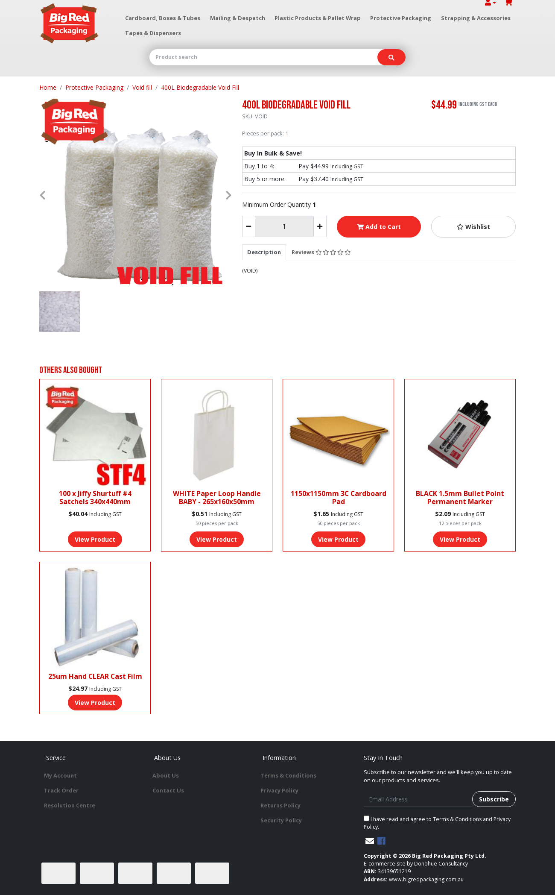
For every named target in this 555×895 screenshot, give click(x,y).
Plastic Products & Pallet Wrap (318, 18)
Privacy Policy (279, 790)
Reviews (321, 252)
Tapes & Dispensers (153, 33)
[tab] (264, 252)
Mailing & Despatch (237, 18)
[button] (473, 227)
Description (264, 252)
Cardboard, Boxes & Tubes (162, 18)
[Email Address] (418, 799)
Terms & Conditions (288, 775)
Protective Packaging (400, 18)
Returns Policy (280, 805)
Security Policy (281, 820)
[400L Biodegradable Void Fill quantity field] (284, 226)
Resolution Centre (69, 805)
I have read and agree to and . (437, 823)
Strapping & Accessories (476, 18)
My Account (60, 775)
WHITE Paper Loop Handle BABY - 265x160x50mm (217, 497)
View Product (95, 539)
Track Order (61, 790)
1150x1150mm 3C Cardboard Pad (338, 497)
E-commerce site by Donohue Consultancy (416, 863)
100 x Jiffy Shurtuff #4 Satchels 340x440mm (95, 497)
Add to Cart (379, 227)
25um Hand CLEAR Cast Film (95, 676)
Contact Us (168, 790)
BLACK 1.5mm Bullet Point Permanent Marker (460, 497)
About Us (165, 775)
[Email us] (369, 841)
